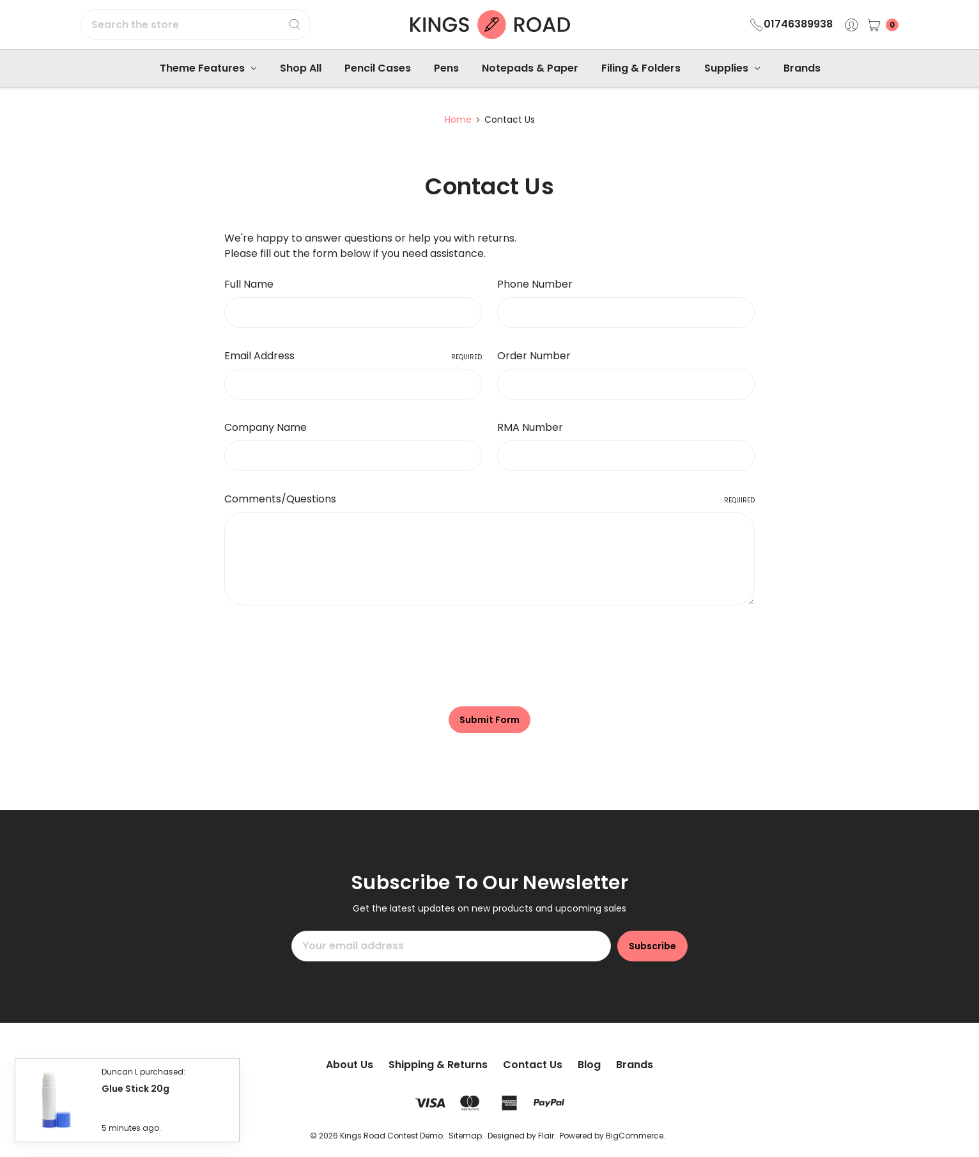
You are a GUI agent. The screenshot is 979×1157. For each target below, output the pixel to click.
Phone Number (535, 284)
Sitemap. (466, 1135)
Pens (446, 68)
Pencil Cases (377, 68)
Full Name (249, 284)
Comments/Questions (489, 499)
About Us (349, 1064)
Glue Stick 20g (135, 1086)
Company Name (265, 427)
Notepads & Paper (530, 68)
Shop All (300, 68)
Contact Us (532, 1064)
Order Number (534, 355)
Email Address (353, 355)
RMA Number (530, 427)
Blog (589, 1064)
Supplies (732, 68)
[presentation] (321, 651)
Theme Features (208, 68)
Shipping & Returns (438, 1064)
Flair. (547, 1135)
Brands (802, 68)
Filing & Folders (641, 68)
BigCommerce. (635, 1135)
